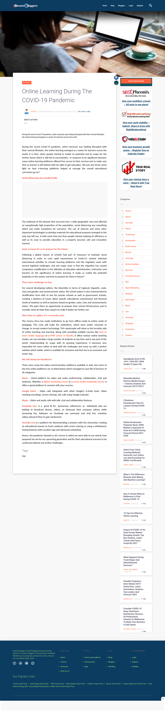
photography (130, 240)
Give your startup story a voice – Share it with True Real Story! (136, 183)
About (63, 657)
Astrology (129, 258)
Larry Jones (128, 465)
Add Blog (111, 666)
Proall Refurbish (130, 570)
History (128, 211)
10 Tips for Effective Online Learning (133, 514)
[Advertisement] (64, 200)
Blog (112, 6)
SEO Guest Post (57, 684)
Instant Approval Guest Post (134, 684)
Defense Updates (132, 264)
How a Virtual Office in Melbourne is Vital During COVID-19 (134, 497)
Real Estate (129, 300)
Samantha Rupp (129, 413)
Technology (130, 235)
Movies (128, 252)
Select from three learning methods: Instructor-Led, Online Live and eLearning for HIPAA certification (134, 455)
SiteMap (135, 666)
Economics (129, 329)
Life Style (129, 223)
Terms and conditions (92, 657)
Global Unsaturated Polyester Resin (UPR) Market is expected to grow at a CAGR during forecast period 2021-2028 (134, 429)
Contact (64, 662)
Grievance (64, 666)
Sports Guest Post (113, 684)
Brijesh (126, 484)
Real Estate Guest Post (76, 684)
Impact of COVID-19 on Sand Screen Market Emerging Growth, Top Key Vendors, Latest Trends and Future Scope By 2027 (134, 536)
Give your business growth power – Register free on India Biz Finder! (136, 150)
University (129, 317)
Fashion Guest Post (96, 684)
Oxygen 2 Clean (129, 629)
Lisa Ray (126, 504)
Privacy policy (89, 662)
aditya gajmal (129, 391)
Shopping (129, 323)
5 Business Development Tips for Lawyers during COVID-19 (134, 404)
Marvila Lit (128, 548)
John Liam (127, 369)
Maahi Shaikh (128, 440)
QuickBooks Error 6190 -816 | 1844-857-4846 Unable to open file (134, 362)
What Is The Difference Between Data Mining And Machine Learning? (134, 477)
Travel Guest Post (20, 684)
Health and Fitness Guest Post (62, 686)
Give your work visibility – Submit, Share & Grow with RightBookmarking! (136, 126)
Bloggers (121, 6)
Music (127, 306)
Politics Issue (130, 246)
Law (127, 312)
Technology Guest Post (39, 684)
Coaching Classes (132, 276)
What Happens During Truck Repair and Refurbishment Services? (133, 561)
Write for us (65, 671)
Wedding (129, 294)
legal (86, 666)
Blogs (110, 657)
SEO (127, 282)
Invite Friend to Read (136, 81)
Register (140, 6)
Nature (128, 229)
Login (131, 6)
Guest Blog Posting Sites (39, 686)
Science (128, 335)
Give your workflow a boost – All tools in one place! (136, 103)
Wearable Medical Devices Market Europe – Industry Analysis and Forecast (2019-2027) (134, 382)
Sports (128, 217)
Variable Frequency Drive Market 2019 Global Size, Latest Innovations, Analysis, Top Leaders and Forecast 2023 (133, 588)
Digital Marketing (132, 288)
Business (26, 83)
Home (105, 6)
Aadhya (34, 112)
